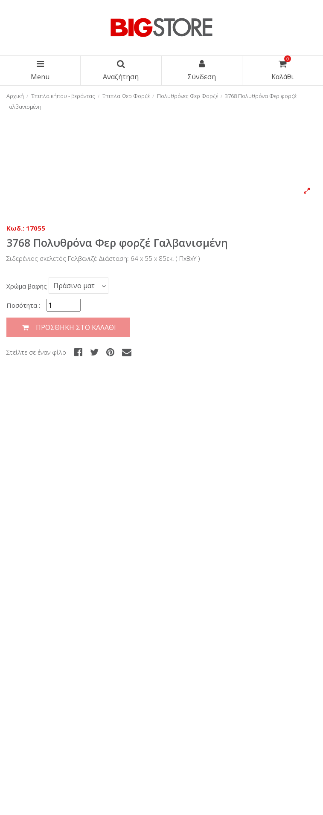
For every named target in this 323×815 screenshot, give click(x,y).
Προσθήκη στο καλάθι (68, 327)
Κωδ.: (15, 228)
